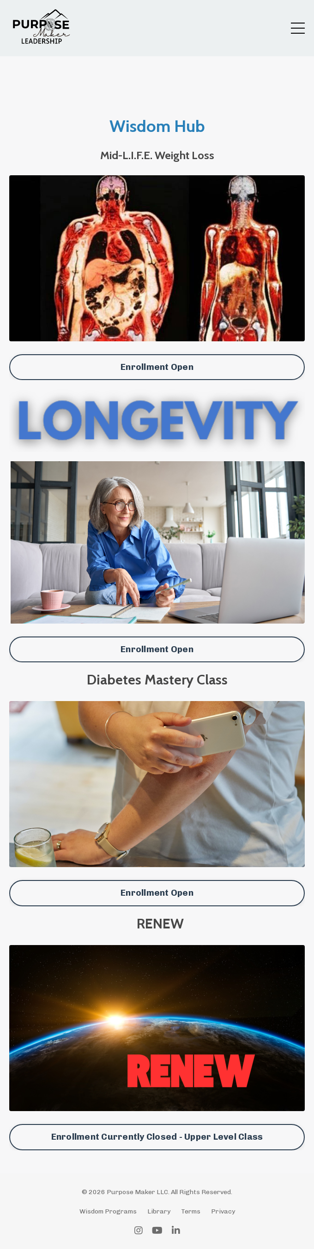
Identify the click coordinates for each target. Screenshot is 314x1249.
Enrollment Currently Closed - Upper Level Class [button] (157, 1136)
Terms (190, 1211)
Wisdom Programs (108, 1211)
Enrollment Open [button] (157, 367)
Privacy (223, 1211)
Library (158, 1211)
